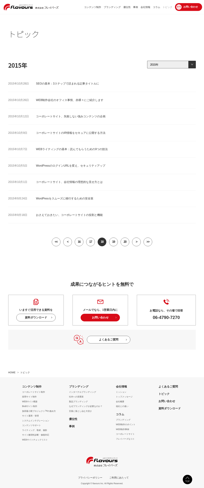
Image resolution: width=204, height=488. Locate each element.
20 (125, 241)
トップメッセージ (124, 397)
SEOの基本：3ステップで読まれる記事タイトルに (67, 83)
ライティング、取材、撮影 (34, 430)
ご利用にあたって (119, 477)
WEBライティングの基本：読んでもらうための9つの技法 (72, 149)
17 (90, 241)
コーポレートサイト (125, 434)
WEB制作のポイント (125, 424)
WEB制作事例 (122, 429)
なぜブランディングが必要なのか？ (85, 406)
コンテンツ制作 (32, 386)
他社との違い (122, 406)
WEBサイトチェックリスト (35, 440)
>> (147, 241)
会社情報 (121, 386)
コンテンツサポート (31, 425)
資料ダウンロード (36, 317)
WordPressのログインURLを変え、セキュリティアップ (70, 165)
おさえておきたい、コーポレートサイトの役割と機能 (69, 214)
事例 (72, 426)
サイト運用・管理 (30, 416)
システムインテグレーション (35, 420)
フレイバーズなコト (125, 439)
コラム (120, 414)
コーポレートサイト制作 (33, 392)
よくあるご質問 (108, 339)
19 (113, 241)
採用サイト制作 (29, 397)
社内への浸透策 (76, 397)
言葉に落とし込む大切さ (80, 411)
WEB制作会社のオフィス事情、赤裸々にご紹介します (69, 100)
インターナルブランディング (82, 392)
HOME (11, 372)
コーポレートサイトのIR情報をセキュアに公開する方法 (70, 132)
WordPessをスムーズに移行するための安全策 (64, 198)
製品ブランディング (78, 401)
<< (56, 241)
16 (79, 241)
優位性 (73, 419)
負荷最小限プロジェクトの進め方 (39, 411)
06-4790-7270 (166, 317)
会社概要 (120, 401)
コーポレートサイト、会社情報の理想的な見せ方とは (69, 181)
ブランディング (78, 386)
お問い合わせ (100, 317)
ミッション (121, 392)
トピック (164, 393)
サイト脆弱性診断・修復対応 (35, 435)
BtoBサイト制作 (29, 406)
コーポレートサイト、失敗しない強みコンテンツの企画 (70, 116)
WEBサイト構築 (29, 401)
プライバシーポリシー (90, 477)
